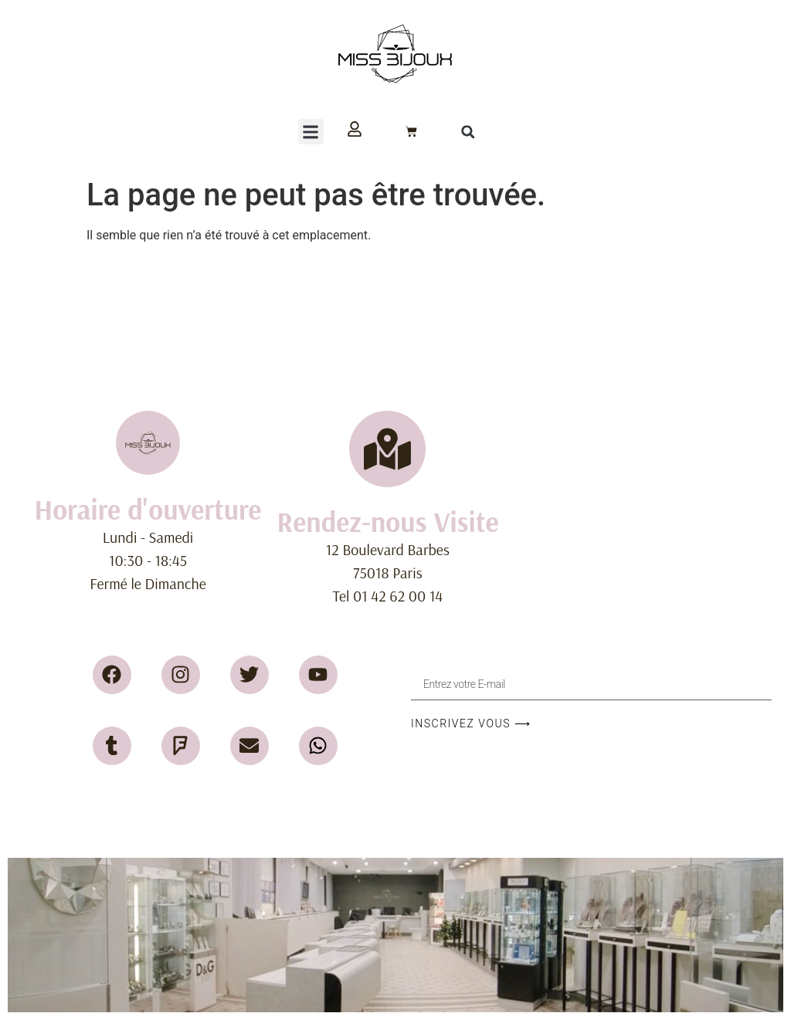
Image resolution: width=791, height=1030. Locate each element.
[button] (311, 131)
